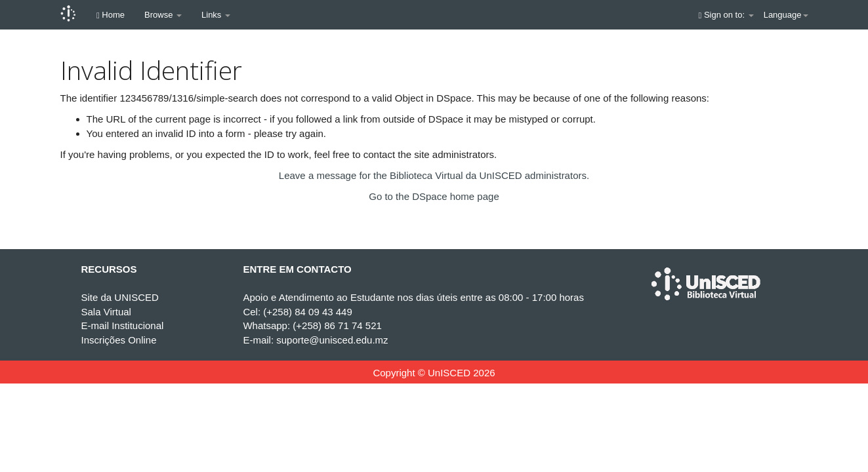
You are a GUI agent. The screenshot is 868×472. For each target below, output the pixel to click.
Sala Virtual (106, 311)
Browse (163, 15)
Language (786, 15)
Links (215, 15)
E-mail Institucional (122, 325)
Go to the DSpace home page (434, 196)
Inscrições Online (118, 339)
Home (110, 15)
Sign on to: (726, 15)
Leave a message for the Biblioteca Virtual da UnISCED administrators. (434, 175)
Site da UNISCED (119, 297)
